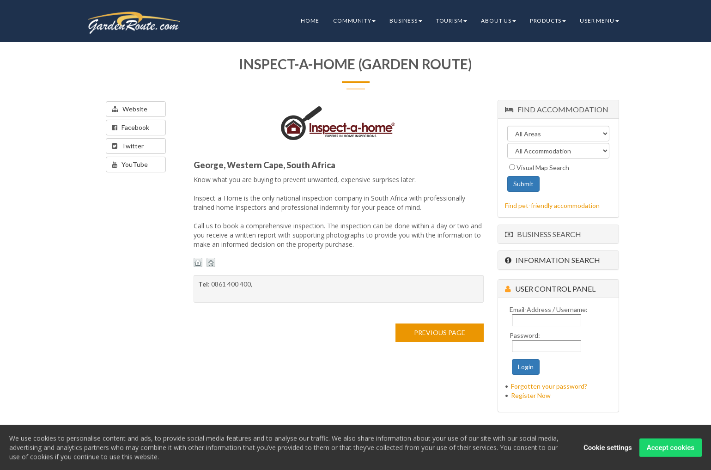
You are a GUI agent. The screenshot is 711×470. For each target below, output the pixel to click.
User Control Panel (550, 288)
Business (405, 20)
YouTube (130, 164)
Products (548, 20)
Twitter (128, 146)
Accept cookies (670, 449)
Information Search (552, 260)
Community (354, 20)
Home (310, 20)
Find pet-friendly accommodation (552, 205)
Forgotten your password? (549, 386)
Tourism (452, 20)
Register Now (531, 395)
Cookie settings (607, 449)
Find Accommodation (556, 109)
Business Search (543, 234)
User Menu (599, 20)
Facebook (130, 127)
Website (129, 109)
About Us (498, 20)
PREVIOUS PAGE (439, 332)
